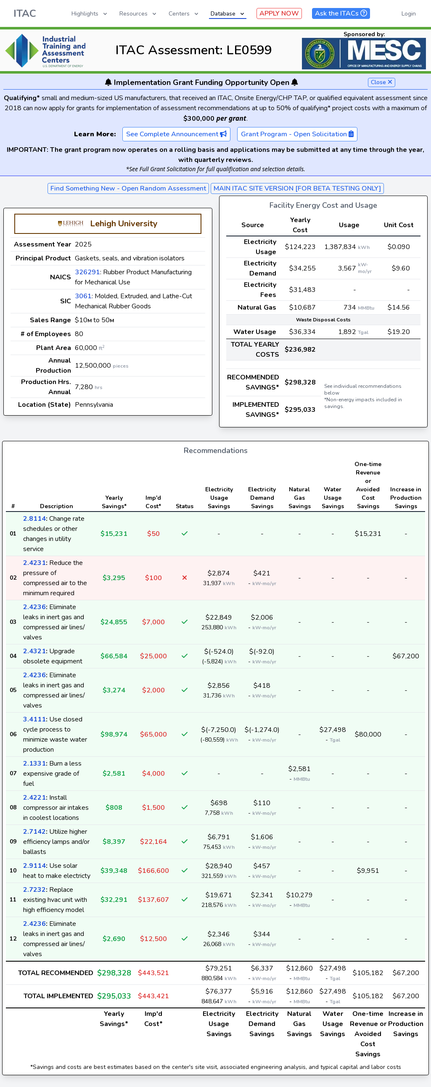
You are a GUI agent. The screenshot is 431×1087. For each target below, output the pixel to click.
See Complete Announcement (176, 134)
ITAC (24, 13)
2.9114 (34, 865)
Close (381, 82)
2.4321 (34, 651)
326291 (87, 272)
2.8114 (34, 518)
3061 (83, 296)
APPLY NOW (279, 13)
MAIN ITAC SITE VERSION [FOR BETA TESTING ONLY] (297, 188)
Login (409, 14)
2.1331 (34, 763)
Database (228, 14)
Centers (184, 14)
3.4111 (34, 719)
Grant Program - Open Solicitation (297, 134)
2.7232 (34, 889)
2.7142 (34, 831)
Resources (138, 14)
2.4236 (34, 607)
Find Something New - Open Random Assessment (128, 188)
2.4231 (34, 562)
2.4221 (34, 797)
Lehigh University (124, 223)
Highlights (89, 14)
